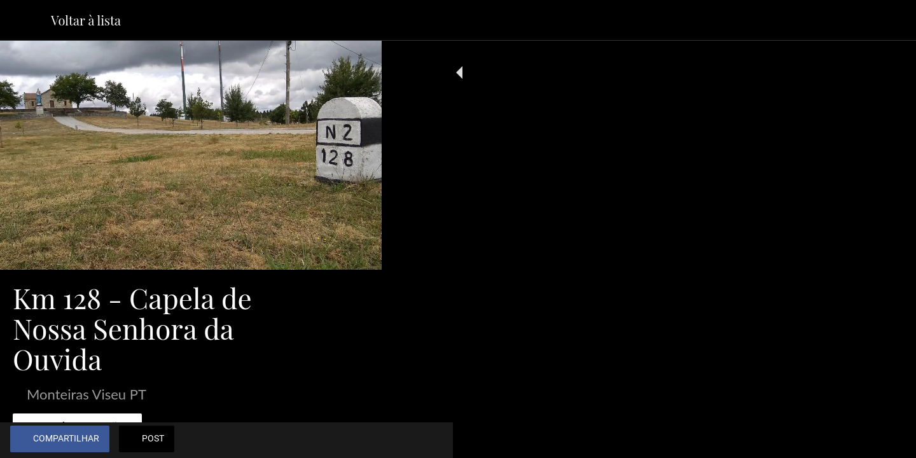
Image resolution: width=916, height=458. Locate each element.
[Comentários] (356, 440)
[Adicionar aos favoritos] (325, 440)
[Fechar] (25, 20)
